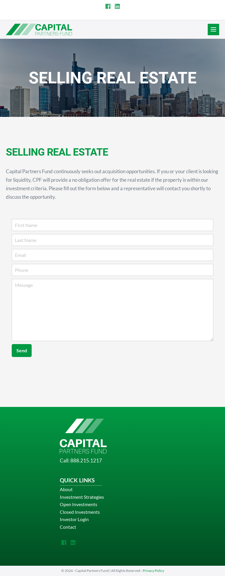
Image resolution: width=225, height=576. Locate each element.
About (66, 489)
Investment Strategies (82, 497)
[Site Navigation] (213, 29)
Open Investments (78, 504)
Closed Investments (80, 512)
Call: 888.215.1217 (81, 460)
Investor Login (74, 519)
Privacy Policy (153, 570)
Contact (68, 527)
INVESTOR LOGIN (153, 15)
